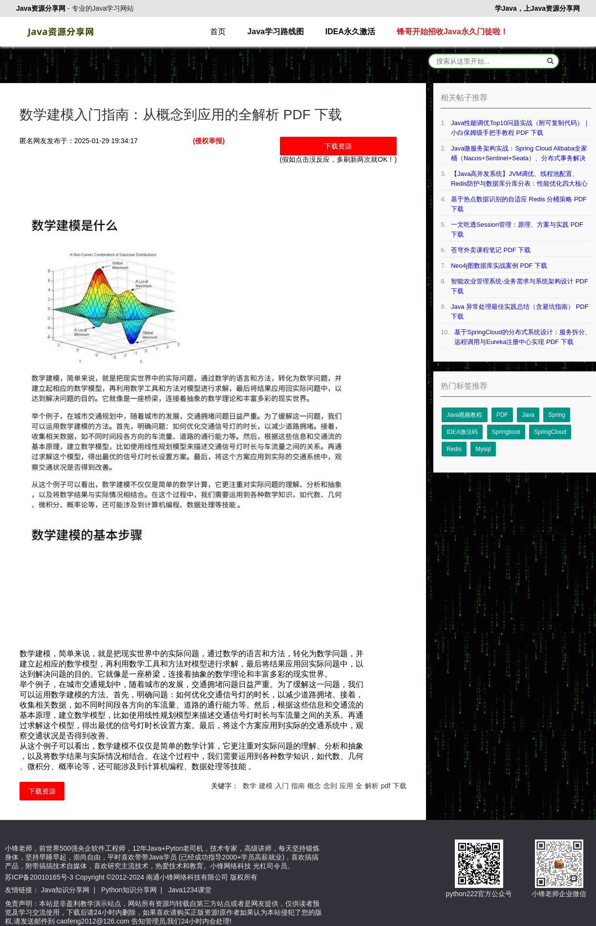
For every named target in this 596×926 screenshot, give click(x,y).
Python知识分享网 (129, 890)
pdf (385, 786)
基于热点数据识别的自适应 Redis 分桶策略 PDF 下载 (519, 204)
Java (528, 414)
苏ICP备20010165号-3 (39, 877)
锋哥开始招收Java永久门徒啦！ (452, 31)
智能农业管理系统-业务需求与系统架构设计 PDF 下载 (519, 286)
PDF (502, 414)
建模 (266, 786)
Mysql (482, 449)
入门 (282, 786)
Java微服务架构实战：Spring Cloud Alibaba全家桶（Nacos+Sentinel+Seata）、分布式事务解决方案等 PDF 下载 (519, 154)
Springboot (506, 432)
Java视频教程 (464, 414)
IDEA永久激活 (350, 31)
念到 (330, 786)
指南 (298, 786)
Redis (454, 449)
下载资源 (338, 146)
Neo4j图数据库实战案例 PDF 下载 (499, 265)
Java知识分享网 (65, 890)
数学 (249, 786)
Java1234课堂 (190, 890)
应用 (346, 786)
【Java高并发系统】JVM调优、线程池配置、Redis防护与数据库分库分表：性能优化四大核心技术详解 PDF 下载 (519, 179)
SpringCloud (550, 432)
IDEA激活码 (462, 432)
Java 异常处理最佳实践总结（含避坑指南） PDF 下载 (520, 311)
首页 (218, 31)
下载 (399, 786)
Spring (556, 414)
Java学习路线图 (275, 31)
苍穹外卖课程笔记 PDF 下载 (491, 250)
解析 (372, 786)
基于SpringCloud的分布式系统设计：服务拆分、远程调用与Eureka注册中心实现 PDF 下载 (522, 336)
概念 (314, 786)
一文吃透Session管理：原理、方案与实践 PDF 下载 (517, 229)
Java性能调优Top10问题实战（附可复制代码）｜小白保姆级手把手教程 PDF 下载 (520, 127)
